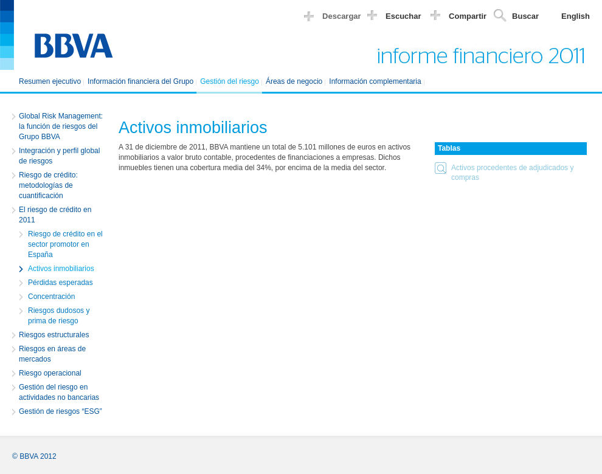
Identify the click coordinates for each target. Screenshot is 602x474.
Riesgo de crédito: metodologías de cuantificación (48, 185)
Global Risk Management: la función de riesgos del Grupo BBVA (61, 126)
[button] (511, 172)
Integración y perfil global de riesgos (59, 155)
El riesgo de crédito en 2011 (55, 214)
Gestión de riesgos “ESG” (60, 411)
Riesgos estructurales (54, 335)
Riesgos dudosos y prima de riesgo (58, 315)
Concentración (51, 296)
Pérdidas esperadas (60, 282)
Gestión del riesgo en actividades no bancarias (59, 392)
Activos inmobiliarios (61, 268)
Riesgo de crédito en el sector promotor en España (65, 244)
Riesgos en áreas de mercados (52, 354)
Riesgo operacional (50, 373)
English (575, 16)
